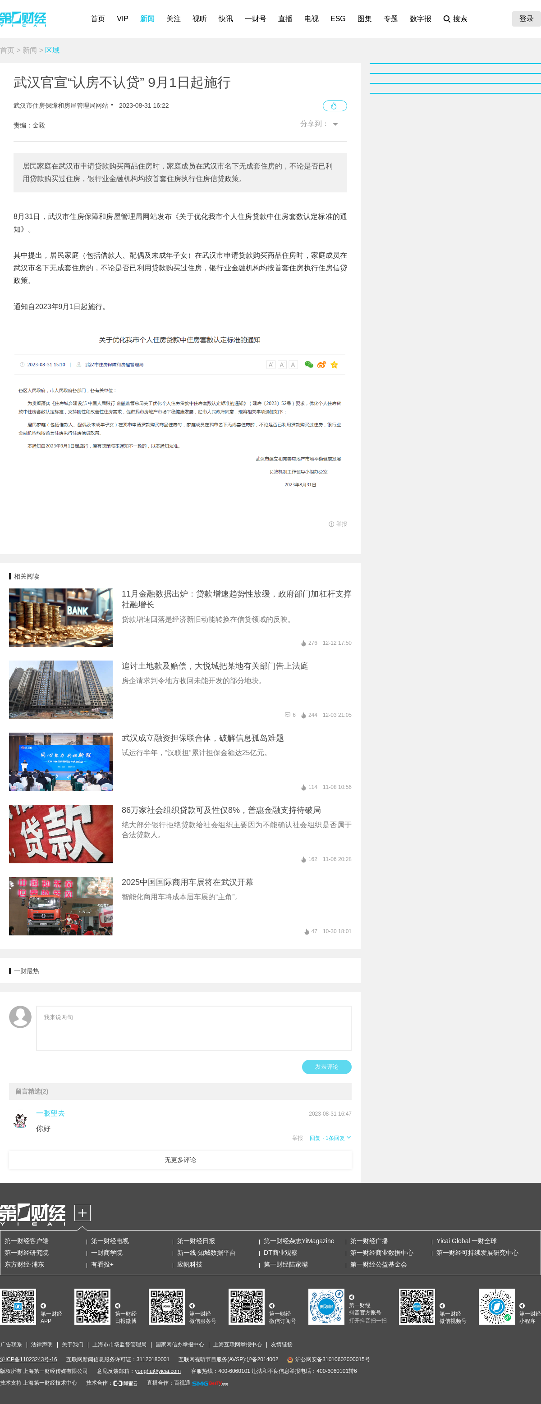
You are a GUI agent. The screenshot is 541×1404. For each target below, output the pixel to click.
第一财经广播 (369, 1240)
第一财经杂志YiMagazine (299, 1240)
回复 (315, 1138)
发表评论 (327, 1066)
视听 (200, 19)
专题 (391, 19)
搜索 (460, 19)
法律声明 (42, 1344)
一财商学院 (107, 1252)
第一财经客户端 (27, 1240)
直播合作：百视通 (168, 1383)
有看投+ (102, 1264)
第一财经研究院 (27, 1252)
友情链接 (282, 1344)
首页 (98, 19)
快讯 (226, 19)
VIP (122, 19)
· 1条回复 (336, 1138)
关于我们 (72, 1344)
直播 (285, 19)
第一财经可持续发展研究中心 (477, 1252)
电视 (311, 19)
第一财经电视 (110, 1240)
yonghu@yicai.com (158, 1371)
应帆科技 (189, 1264)
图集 (365, 19)
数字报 (420, 19)
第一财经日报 (196, 1240)
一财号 (255, 19)
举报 (297, 1138)
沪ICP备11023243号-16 (28, 1359)
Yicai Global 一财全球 (466, 1240)
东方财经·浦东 (24, 1264)
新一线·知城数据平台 (206, 1252)
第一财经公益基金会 (378, 1264)
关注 (173, 19)
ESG (338, 19)
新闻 (147, 19)
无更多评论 (180, 1159)
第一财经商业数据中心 (381, 1252)
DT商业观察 (281, 1252)
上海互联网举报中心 (237, 1344)
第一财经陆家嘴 (286, 1264)
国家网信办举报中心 (180, 1344)
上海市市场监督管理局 (119, 1344)
